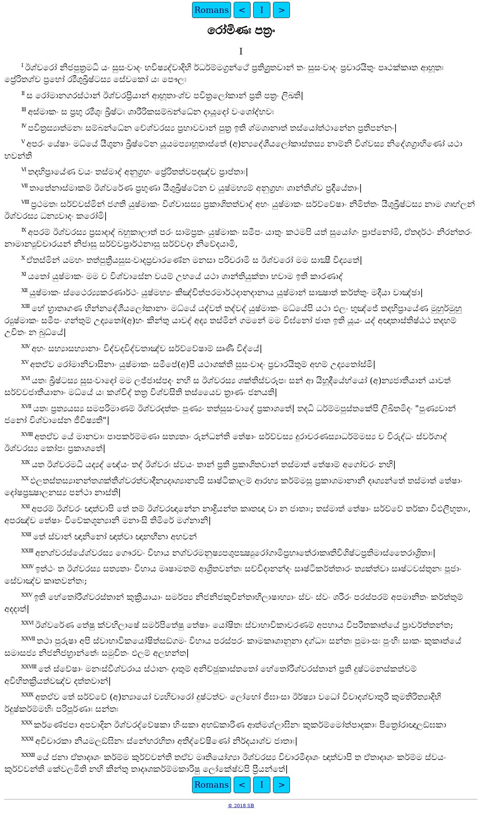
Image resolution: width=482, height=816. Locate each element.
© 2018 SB (241, 805)
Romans (211, 10)
